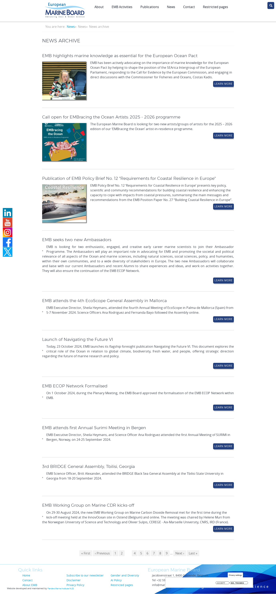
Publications (149, 7)
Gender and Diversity (125, 575)
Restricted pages (215, 7)
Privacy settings (235, 575)
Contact (189, 7)
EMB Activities (122, 7)
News (171, 7)
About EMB (29, 585)
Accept (221, 583)
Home (26, 575)
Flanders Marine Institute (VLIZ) (61, 588)
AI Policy (116, 580)
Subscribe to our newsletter (85, 575)
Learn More (223, 84)
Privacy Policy (75, 585)
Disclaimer (74, 580)
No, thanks (237, 583)
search (270, 5)
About (99, 7)
